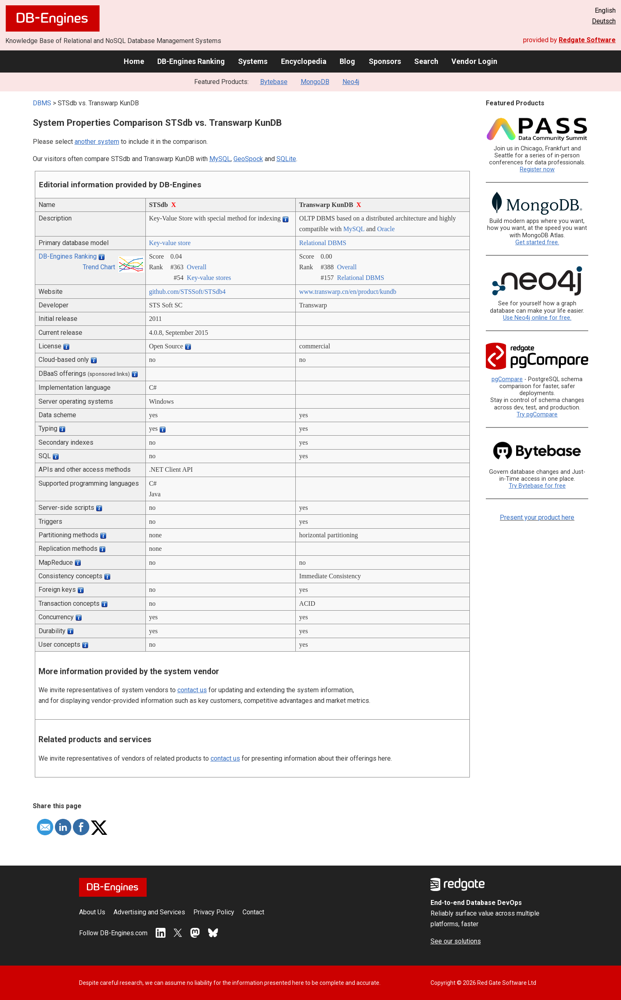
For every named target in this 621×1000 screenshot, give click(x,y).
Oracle (386, 228)
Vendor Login (474, 61)
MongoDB (315, 82)
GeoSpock (248, 159)
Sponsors (385, 61)
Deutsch (604, 21)
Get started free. (537, 242)
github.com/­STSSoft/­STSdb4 (187, 291)
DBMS (42, 103)
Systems (252, 61)
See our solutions (456, 941)
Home (134, 61)
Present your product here (537, 517)
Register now (537, 169)
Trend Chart (99, 267)
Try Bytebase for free (537, 485)
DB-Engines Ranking (191, 61)
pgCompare (507, 379)
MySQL (220, 159)
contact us (192, 690)
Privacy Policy (213, 912)
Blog (347, 61)
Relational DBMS (322, 242)
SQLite (286, 159)
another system (97, 141)
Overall (196, 267)
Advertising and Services (149, 912)
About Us (92, 912)
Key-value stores (209, 277)
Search (426, 61)
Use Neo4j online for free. (537, 317)
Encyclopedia (303, 61)
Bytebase (274, 82)
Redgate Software (587, 40)
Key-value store (170, 242)
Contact (253, 912)
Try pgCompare (537, 414)
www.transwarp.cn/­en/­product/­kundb (347, 291)
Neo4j (350, 82)
